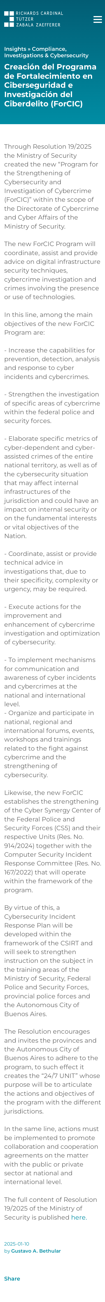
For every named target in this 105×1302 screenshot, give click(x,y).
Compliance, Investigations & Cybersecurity (46, 52)
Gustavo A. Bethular (36, 1251)
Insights (15, 48)
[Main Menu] (98, 19)
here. (79, 1217)
